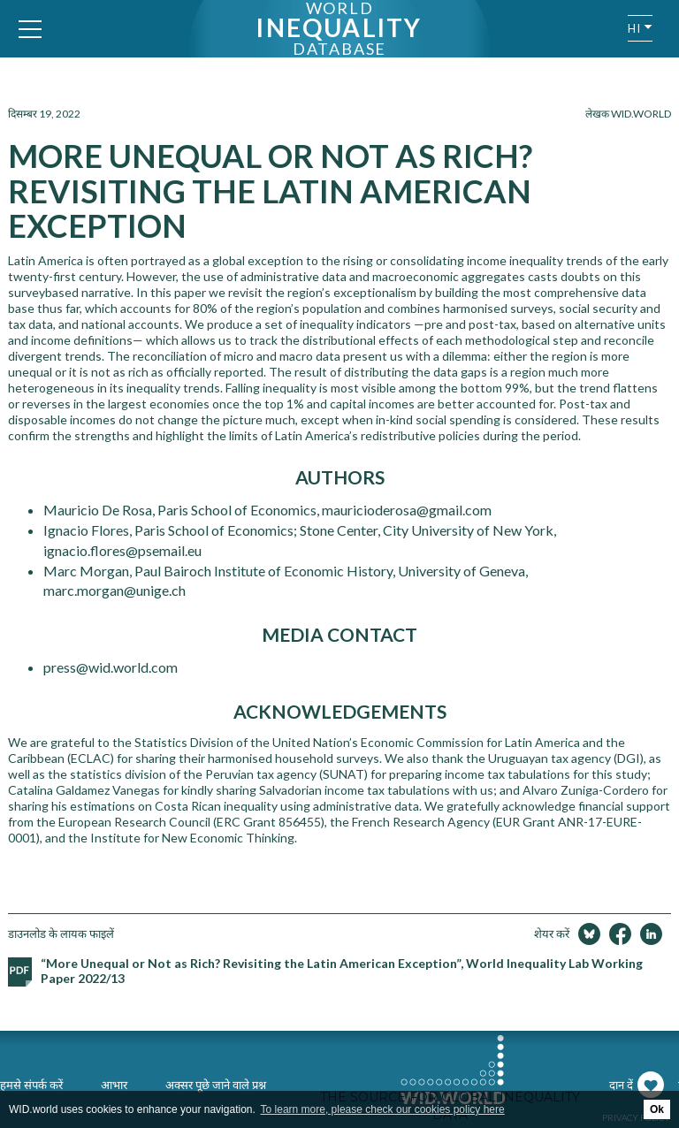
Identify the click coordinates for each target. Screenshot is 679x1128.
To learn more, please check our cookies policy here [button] (383, 1109)
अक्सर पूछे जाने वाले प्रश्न (215, 1085)
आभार (114, 1085)
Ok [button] (657, 1109)
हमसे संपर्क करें (31, 1085)
